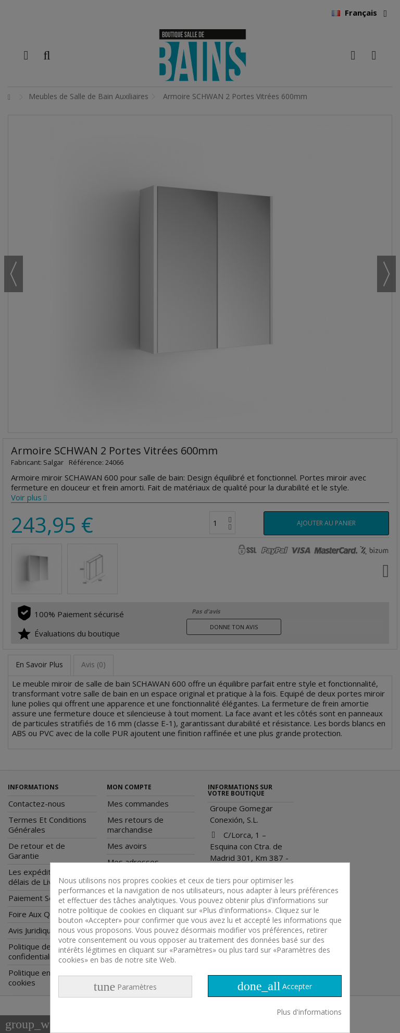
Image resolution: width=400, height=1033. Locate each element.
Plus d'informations (309, 1012)
